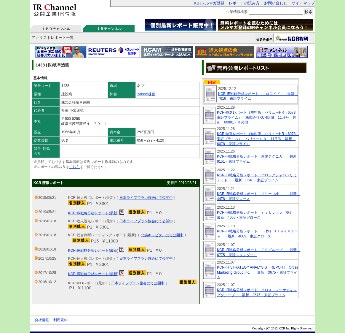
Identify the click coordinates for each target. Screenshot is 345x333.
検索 (308, 11)
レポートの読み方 (244, 3)
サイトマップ (303, 3)
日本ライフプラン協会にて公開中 (146, 198)
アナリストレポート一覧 (52, 37)
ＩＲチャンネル (109, 29)
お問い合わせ (275, 3)
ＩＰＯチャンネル (56, 29)
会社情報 (42, 320)
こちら (74, 167)
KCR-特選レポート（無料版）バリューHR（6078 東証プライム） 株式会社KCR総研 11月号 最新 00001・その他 (258, 117)
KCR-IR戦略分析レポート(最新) (93, 213)
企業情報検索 (236, 12)
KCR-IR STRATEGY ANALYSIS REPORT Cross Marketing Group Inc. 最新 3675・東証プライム (257, 272)
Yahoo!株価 (146, 94)
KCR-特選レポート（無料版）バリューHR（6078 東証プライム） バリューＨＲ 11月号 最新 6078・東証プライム (258, 139)
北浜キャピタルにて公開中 (162, 235)
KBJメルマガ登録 (209, 3)
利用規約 (60, 320)
